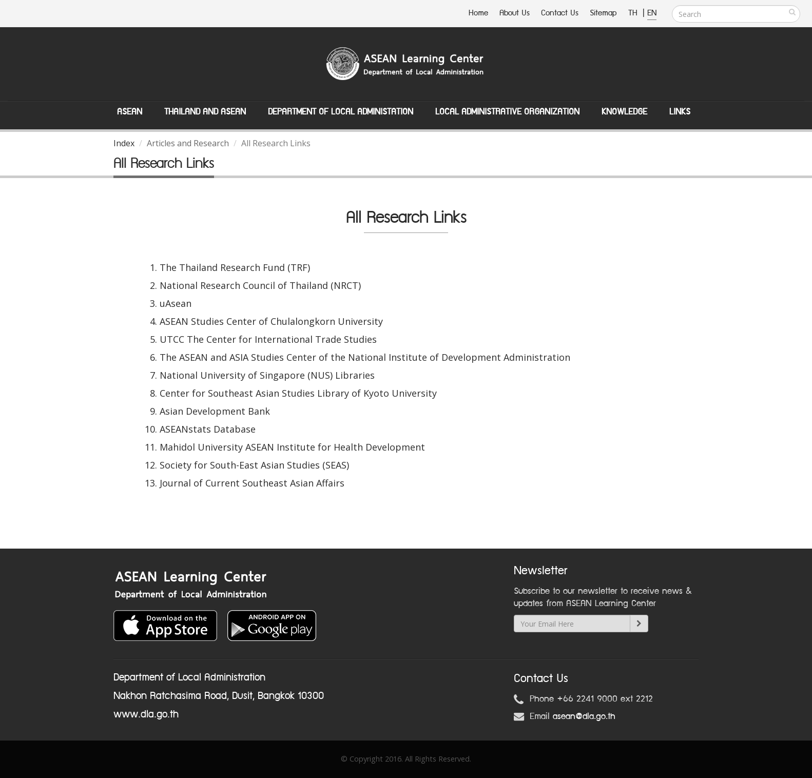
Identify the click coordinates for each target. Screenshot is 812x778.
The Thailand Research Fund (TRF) (235, 267)
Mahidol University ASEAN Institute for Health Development (292, 447)
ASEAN (129, 112)
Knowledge (624, 112)
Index (123, 143)
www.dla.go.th (146, 714)
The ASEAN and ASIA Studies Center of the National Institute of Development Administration (365, 357)
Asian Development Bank (215, 411)
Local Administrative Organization (507, 112)
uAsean (175, 303)
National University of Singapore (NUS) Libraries (267, 375)
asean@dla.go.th (584, 716)
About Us (514, 13)
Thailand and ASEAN (205, 112)
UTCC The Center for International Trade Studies (268, 339)
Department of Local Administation (340, 112)
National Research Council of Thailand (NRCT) (260, 285)
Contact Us (559, 13)
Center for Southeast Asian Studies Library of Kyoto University (298, 393)
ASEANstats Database (208, 429)
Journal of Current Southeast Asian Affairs (252, 483)
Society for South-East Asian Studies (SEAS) (254, 465)
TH (634, 13)
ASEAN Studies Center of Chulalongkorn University (271, 321)
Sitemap (603, 13)
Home (478, 13)
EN (651, 13)
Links (679, 112)
